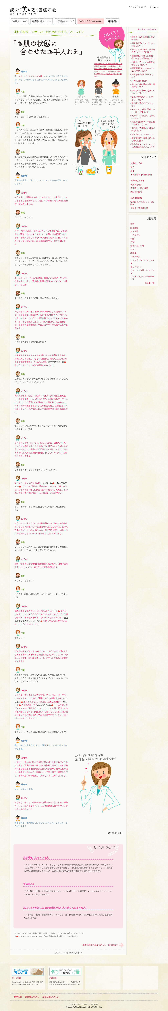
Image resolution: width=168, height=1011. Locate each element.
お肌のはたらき (137, 180)
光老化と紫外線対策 (139, 208)
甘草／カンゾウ (137, 246)
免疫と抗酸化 (136, 192)
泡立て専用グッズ (57, 362)
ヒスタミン (135, 235)
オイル (56, 611)
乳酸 (132, 239)
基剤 (132, 224)
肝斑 (132, 242)
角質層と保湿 (136, 184)
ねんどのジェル (45, 705)
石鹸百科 (65, 973)
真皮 (132, 171)
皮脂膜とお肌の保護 (139, 188)
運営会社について (50, 997)
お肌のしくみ (136, 163)
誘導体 (133, 253)
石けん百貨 (28, 973)
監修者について (32, 997)
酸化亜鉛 (134, 228)
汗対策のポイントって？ (142, 134)
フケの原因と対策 (139, 81)
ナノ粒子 (134, 231)
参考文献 (18, 997)
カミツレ (134, 249)
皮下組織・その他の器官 (141, 174)
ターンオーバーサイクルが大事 (28, 76)
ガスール (49, 483)
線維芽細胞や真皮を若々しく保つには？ (100, 945)
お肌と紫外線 (136, 198)
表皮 (132, 167)
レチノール (135, 257)
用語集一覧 (149, 283)
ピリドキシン (136, 267)
